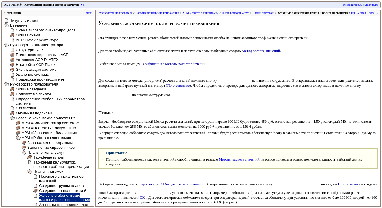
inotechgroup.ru (352, 4)
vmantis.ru (371, 4)
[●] (82, 4)
